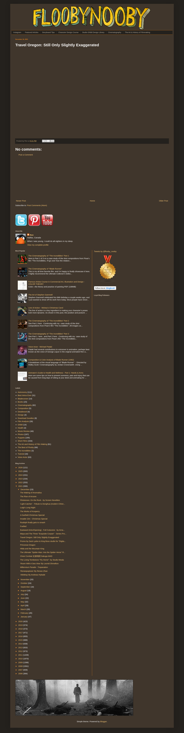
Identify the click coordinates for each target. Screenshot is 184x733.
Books (20, 402)
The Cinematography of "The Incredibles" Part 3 (48, 334)
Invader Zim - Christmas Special (33, 519)
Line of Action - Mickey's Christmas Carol (45, 308)
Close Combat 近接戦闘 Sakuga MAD (36, 556)
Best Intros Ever (24, 395)
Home (92, 201)
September (26, 587)
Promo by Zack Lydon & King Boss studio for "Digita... (43, 541)
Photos (21, 434)
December (25, 489)
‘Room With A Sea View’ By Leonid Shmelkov (39, 563)
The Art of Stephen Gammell (40, 295)
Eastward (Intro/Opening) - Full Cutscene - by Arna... (42, 530)
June (23, 598)
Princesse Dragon (27, 545)
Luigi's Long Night (27, 507)
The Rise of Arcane (28, 496)
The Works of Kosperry (30, 511)
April (23, 605)
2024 (20, 475)
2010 (20, 659)
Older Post (163, 201)
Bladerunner (23, 399)
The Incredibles (24, 451)
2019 (20, 625)
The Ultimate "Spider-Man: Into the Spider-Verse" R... (42, 552)
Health (20, 428)
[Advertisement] (92, 178)
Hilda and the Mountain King (32, 548)
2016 (20, 636)
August (24, 590)
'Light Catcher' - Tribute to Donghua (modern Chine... (42, 504)
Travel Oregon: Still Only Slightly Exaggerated (39, 537)
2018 (20, 629)
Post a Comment (26, 155)
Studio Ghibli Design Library (93, 32)
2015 (20, 640)
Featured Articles (31, 32)
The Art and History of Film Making (32, 444)
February (25, 613)
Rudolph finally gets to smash (32, 522)
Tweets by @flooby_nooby (105, 251)
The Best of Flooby (26, 447)
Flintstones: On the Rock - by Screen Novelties (40, 500)
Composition (23, 408)
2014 (20, 644)
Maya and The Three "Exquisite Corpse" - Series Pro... (43, 534)
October (24, 583)
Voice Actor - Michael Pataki (40, 347)
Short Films (22, 441)
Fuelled (23, 526)
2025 (20, 471)
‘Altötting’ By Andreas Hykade (32, 575)
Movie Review (24, 431)
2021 (20, 486)
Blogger (103, 721)
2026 (20, 467)
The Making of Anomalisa (31, 493)
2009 (20, 662)
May (23, 602)
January (24, 617)
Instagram (17, 32)
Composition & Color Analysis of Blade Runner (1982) (51, 360)
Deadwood (22, 412)
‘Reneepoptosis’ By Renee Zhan (34, 571)
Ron (31, 235)
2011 (20, 655)
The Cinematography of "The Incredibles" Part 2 (48, 321)
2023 (20, 479)
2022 (20, 482)
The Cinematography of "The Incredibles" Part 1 (48, 256)
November (25, 579)
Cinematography (114, 32)
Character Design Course (68, 32)
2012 (20, 651)
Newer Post (21, 201)
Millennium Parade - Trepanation (34, 567)
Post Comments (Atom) (37, 205)
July (23, 594)
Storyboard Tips (48, 32)
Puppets (21, 438)
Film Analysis (23, 421)
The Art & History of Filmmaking (137, 32)
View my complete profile (37, 245)
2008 (20, 666)
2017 (20, 633)
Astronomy (22, 392)
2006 (20, 673)
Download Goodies (26, 418)
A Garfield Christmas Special (32, 515)
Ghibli (20, 425)
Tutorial (21, 454)
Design (21, 415)
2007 (20, 670)
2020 (20, 621)
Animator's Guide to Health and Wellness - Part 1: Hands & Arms (55, 373)
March (23, 609)
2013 (20, 647)
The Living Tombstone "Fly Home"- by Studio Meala (42, 560)
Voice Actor (22, 457)
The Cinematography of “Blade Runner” (45, 269)
